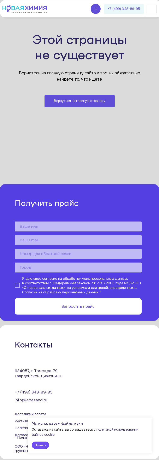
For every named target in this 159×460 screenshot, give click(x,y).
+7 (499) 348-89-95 (34, 392)
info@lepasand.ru (31, 400)
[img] (24, 9)
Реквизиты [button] (23, 421)
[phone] (78, 254)
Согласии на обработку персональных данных (60, 292)
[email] (78, 240)
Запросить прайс (78, 306)
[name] (78, 226)
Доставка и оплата (30, 414)
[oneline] (78, 267)
